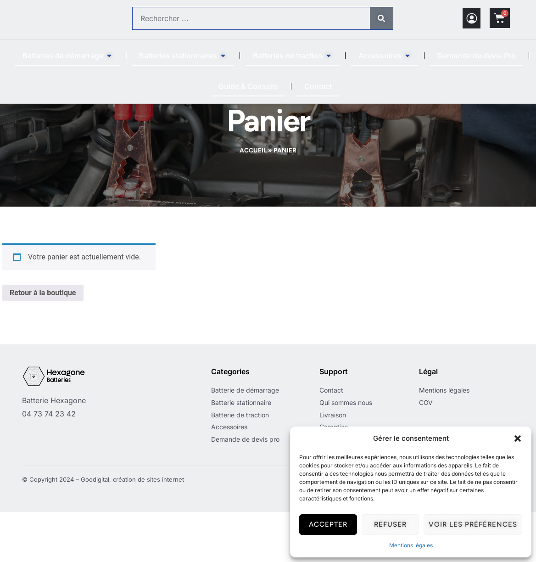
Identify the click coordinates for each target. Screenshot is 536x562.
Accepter (328, 524)
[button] (517, 438)
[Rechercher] (381, 18)
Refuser (390, 524)
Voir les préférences (473, 524)
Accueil (253, 200)
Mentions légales (411, 545)
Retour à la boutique (43, 342)
